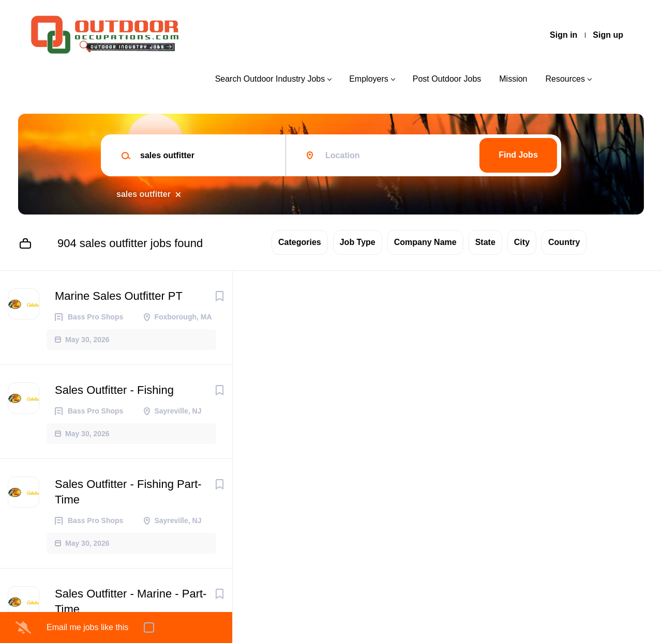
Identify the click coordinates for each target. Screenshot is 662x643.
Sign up (608, 34)
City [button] (522, 242)
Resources (565, 78)
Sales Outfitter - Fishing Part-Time (128, 492)
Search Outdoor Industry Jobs (270, 78)
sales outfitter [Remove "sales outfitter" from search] (143, 194)
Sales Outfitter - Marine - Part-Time (130, 601)
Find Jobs (518, 154)
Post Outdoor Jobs (447, 78)
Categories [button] (299, 242)
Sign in (563, 34)
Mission (513, 78)
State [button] (485, 242)
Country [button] (564, 242)
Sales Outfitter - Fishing (114, 390)
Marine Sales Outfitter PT (119, 295)
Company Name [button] (425, 242)
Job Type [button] (357, 242)
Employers (368, 78)
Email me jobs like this (87, 627)
